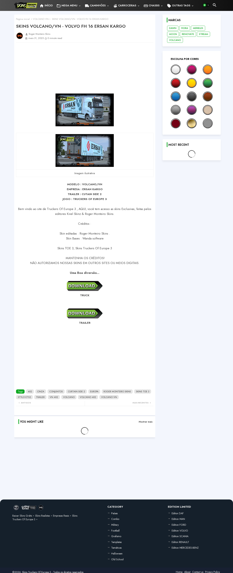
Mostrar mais (146, 421)
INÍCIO (46, 6)
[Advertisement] (84, 68)
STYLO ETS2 (24, 397)
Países (114, 513)
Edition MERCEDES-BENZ (185, 548)
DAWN (172, 28)
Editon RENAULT (180, 542)
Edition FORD (179, 525)
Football (115, 530)
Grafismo (116, 536)
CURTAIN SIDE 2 (76, 391)
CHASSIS (151, 6)
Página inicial (23, 19)
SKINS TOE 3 (142, 391)
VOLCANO (69, 397)
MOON (173, 34)
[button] (206, 5)
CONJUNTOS (56, 391)
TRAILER (40, 397)
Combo (115, 519)
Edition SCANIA (180, 536)
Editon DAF (178, 513)
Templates (116, 542)
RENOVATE (188, 34)
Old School (117, 559)
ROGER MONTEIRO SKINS (117, 391)
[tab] (46, 5)
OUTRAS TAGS (178, 6)
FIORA (184, 28)
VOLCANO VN (41, 19)
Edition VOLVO (180, 530)
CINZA (40, 391)
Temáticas (116, 548)
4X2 (30, 391)
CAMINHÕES (95, 6)
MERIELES (198, 28)
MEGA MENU (66, 6)
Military (115, 525)
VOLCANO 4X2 (88, 397)
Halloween (117, 553)
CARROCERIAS (124, 6)
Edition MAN (178, 519)
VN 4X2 (54, 397)
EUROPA (94, 391)
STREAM (203, 34)
